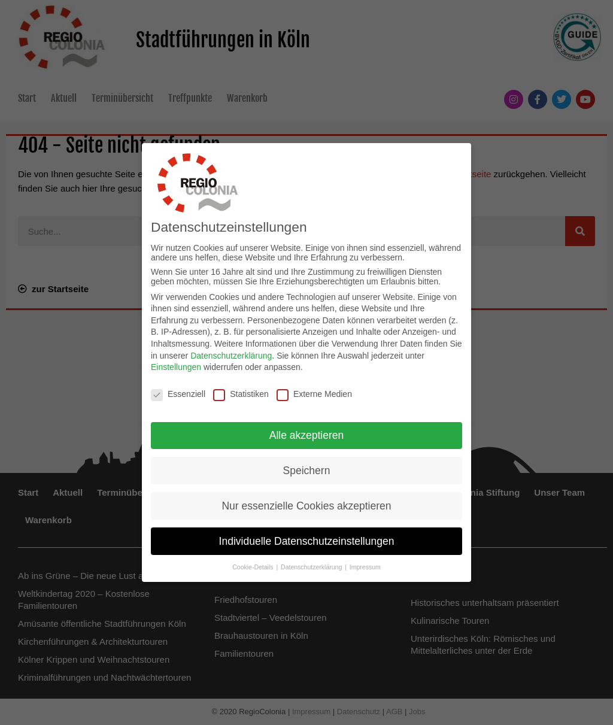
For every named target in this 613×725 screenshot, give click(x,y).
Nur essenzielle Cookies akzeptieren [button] (306, 505)
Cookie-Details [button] (253, 566)
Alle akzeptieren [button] (306, 434)
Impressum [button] (365, 566)
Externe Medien (314, 393)
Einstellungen (176, 366)
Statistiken (241, 393)
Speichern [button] (306, 469)
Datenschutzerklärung (231, 354)
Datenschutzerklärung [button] (312, 566)
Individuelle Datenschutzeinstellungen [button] (306, 540)
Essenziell (178, 393)
